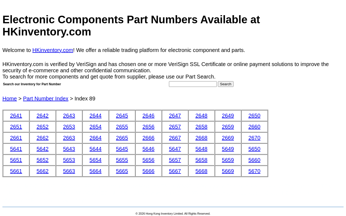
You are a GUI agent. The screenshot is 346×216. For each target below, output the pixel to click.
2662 (42, 138)
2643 (69, 116)
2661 (16, 138)
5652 (42, 160)
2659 (228, 127)
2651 (16, 127)
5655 (122, 160)
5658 (201, 160)
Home (9, 99)
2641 (16, 116)
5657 (175, 160)
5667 (175, 171)
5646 (148, 149)
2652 (42, 127)
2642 (42, 116)
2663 (69, 138)
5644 (95, 149)
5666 (148, 171)
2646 (148, 116)
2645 (122, 116)
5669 (228, 171)
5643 (69, 149)
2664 (95, 138)
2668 (201, 138)
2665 (122, 138)
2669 (228, 138)
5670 (254, 171)
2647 (175, 116)
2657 (175, 127)
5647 (175, 149)
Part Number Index (45, 99)
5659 (228, 160)
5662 (42, 171)
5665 (122, 171)
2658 (201, 127)
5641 (16, 149)
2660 (254, 127)
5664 (95, 171)
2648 (201, 116)
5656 (148, 160)
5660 (254, 160)
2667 (175, 138)
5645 (122, 149)
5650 (254, 149)
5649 (228, 149)
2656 (148, 127)
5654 (95, 160)
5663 (69, 171)
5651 (16, 160)
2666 (148, 138)
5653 (69, 160)
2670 (254, 138)
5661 (16, 171)
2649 (228, 116)
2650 (254, 116)
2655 (122, 127)
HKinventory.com (52, 50)
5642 (42, 149)
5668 (201, 171)
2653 (69, 127)
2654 (95, 127)
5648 (201, 149)
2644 (95, 116)
